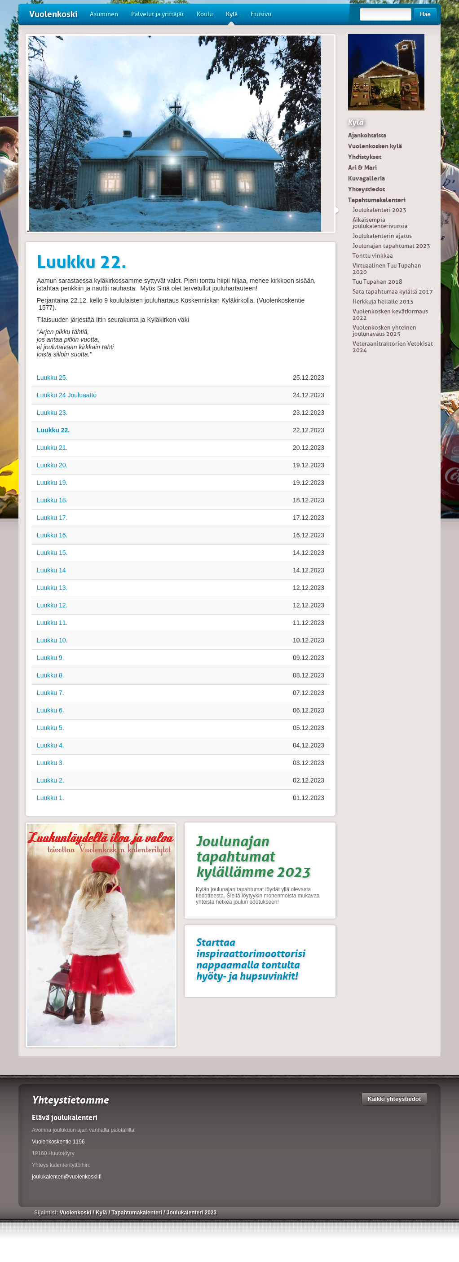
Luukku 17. (52, 517)
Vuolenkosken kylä (375, 146)
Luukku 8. (50, 675)
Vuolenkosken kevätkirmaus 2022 (390, 314)
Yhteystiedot (366, 189)
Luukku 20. (52, 465)
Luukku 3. (50, 762)
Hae (425, 14)
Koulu (205, 14)
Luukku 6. (50, 710)
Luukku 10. (52, 640)
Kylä (232, 17)
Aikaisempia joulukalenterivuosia (380, 223)
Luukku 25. (52, 377)
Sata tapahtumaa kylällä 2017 (393, 291)
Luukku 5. (50, 727)
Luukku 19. (52, 482)
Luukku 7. (50, 692)
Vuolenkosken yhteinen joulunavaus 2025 (384, 331)
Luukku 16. (52, 535)
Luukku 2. (50, 780)
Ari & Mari (362, 167)
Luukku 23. (52, 412)
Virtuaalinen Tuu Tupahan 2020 (387, 269)
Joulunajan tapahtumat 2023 (391, 246)
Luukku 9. (50, 657)
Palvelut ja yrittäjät (157, 14)
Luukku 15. (52, 552)
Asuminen (104, 14)
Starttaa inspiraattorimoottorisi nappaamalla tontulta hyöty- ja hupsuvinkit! (250, 959)
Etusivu (261, 14)
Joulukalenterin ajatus (382, 236)
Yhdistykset (364, 157)
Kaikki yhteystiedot (394, 1098)
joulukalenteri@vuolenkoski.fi (67, 1177)
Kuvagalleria (366, 178)
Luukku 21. (52, 447)
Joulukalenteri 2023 (379, 210)
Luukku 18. (52, 500)
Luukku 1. (50, 797)
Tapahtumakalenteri (377, 200)
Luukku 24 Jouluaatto (67, 395)
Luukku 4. (50, 745)
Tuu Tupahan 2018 (377, 282)
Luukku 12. (52, 605)
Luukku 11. (52, 622)
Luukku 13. (52, 587)
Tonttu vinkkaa (373, 255)
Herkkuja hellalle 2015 (383, 301)
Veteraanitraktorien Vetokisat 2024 (393, 347)
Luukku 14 (51, 570)
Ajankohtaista (367, 135)
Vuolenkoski (53, 14)
